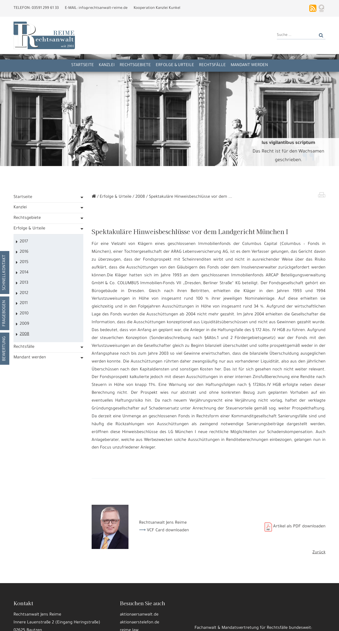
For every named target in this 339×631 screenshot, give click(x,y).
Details (65, 623)
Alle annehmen (38, 623)
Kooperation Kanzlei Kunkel (157, 8)
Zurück (318, 552)
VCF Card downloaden (168, 530)
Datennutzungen (106, 611)
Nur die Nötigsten (93, 623)
